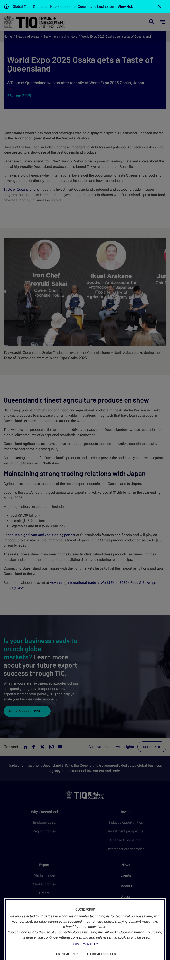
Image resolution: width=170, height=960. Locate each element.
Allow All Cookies (101, 954)
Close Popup (85, 909)
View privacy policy (85, 943)
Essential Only (66, 954)
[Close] (159, 6)
